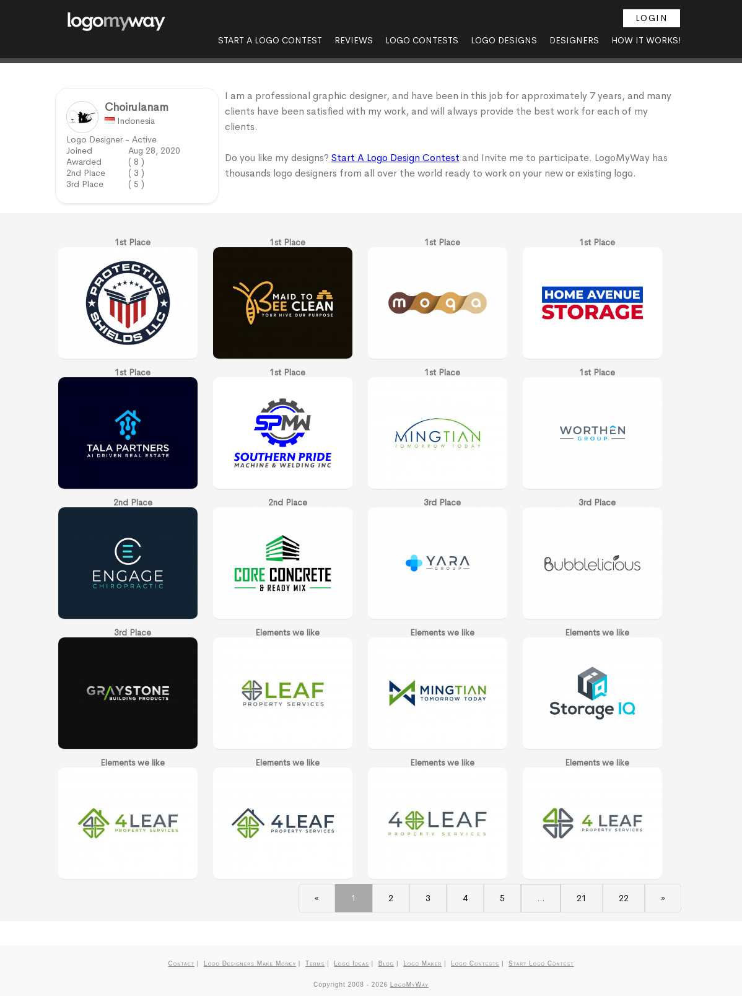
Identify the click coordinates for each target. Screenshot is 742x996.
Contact (181, 963)
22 (624, 898)
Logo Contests (421, 40)
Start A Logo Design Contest (395, 157)
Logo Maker (422, 963)
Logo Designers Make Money (250, 963)
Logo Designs (504, 40)
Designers (574, 40)
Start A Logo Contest (270, 40)
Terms (315, 963)
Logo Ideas (351, 963)
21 (582, 898)
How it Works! (646, 40)
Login (651, 18)
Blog (386, 963)
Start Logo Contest (541, 963)
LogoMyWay (409, 984)
